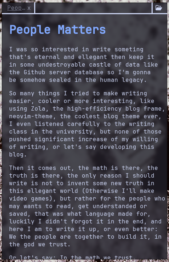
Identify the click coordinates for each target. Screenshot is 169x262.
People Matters (16, 8)
